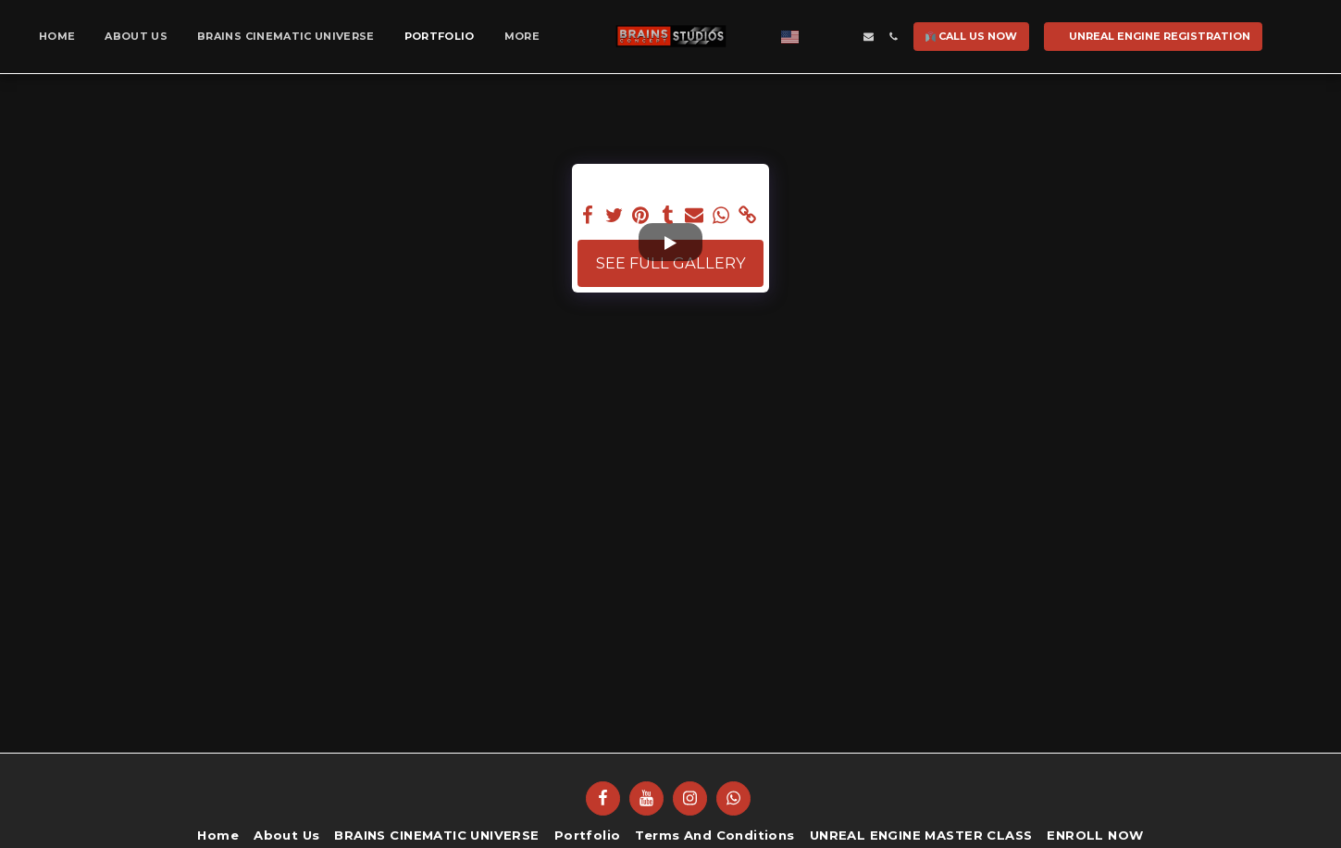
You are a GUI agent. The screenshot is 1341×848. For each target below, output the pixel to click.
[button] (811, 36)
